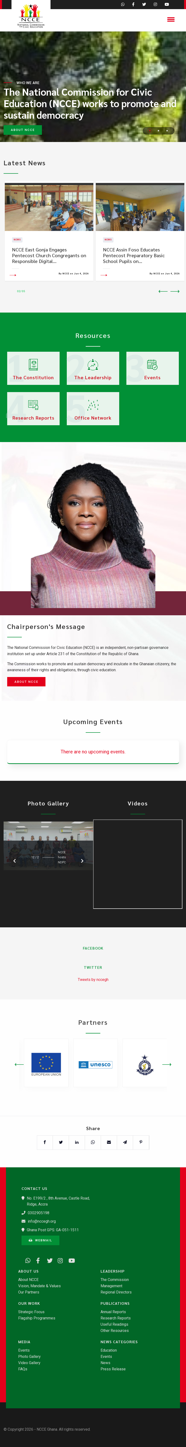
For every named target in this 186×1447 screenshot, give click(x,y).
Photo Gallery (29, 1357)
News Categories (119, 1342)
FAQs (22, 1369)
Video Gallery (29, 1363)
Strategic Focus (31, 1312)
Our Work (29, 1303)
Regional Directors (116, 1292)
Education (109, 1350)
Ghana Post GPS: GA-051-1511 (53, 1230)
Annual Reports (113, 1312)
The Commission (115, 1280)
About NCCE (26, 681)
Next (175, 291)
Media (24, 1342)
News (105, 1363)
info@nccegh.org (42, 1221)
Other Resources (115, 1331)
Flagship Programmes (36, 1318)
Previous (163, 291)
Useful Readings (114, 1324)
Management (111, 1286)
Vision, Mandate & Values (39, 1286)
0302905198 (38, 1213)
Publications (115, 1303)
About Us (28, 1271)
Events (24, 1350)
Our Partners (28, 1292)
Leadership (113, 1271)
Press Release (113, 1369)
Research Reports (116, 1318)
